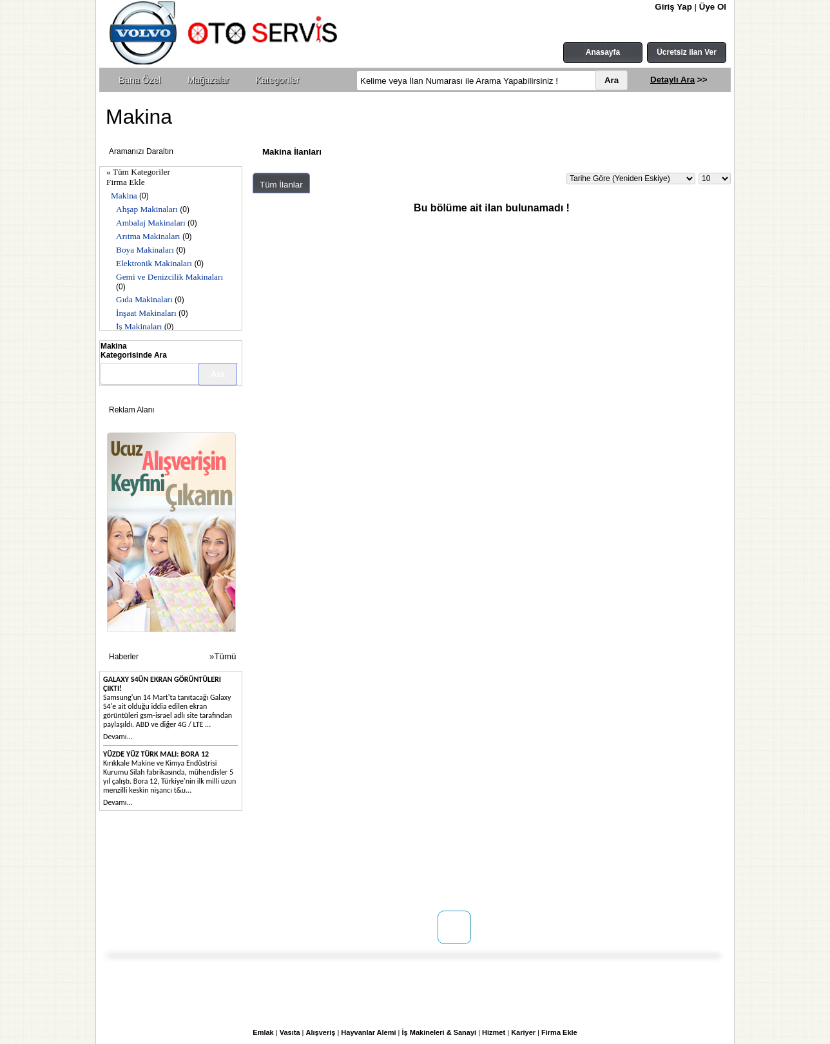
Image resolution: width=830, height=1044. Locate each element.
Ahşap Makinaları (147, 209)
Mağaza (233, 872)
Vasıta (290, 1032)
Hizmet (493, 1032)
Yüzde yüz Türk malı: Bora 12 (156, 754)
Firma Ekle (125, 182)
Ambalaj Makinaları (151, 222)
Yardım (344, 898)
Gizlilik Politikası (361, 885)
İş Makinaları (139, 326)
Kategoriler (278, 80)
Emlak (263, 1032)
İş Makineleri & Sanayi (439, 1032)
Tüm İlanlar (281, 184)
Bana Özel (139, 80)
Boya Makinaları (145, 250)
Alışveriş (321, 1032)
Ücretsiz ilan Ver (687, 52)
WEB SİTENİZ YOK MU (166, 885)
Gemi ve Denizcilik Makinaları (169, 277)
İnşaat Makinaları (146, 313)
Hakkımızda (147, 859)
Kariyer (523, 1032)
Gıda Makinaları (144, 299)
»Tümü (222, 656)
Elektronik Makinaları (154, 263)
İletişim (139, 872)
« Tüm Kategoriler (138, 172)
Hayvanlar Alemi (368, 1032)
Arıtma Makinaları (148, 236)
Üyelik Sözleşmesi (364, 872)
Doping (232, 859)
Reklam (232, 885)
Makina (124, 195)
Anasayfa (603, 52)
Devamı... (118, 736)
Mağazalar (208, 80)
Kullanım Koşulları (365, 859)
